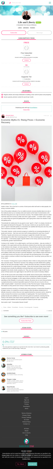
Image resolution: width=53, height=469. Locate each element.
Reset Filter (26, 109)
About (26, 408)
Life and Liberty (10, 115)
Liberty (20, 27)
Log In (26, 397)
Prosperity (35, 307)
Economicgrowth (28, 307)
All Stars (26, 428)
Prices (4, 307)
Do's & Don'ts (27, 433)
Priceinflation (33, 107)
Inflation (9, 307)
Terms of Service (26, 413)
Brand (26, 430)
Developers (26, 406)
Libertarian (26, 27)
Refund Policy (26, 421)
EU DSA (26, 419)
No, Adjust (20, 464)
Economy (21, 307)
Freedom (32, 27)
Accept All (32, 464)
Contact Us (26, 424)
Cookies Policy (26, 459)
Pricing (26, 404)
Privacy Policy (26, 415)
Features (26, 402)
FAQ (26, 435)
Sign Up (26, 400)
